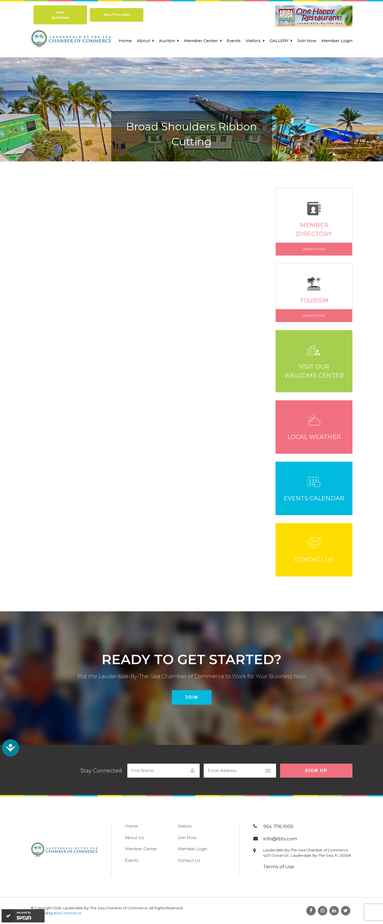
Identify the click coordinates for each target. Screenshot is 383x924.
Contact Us (189, 860)
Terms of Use (278, 866)
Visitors (255, 40)
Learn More (314, 249)
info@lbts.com (280, 838)
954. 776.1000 (278, 826)
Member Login (336, 40)
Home (125, 40)
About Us (134, 837)
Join (191, 697)
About (145, 40)
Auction (169, 40)
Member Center (203, 40)
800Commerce (67, 913)
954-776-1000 (116, 15)
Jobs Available (60, 15)
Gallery (281, 40)
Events (234, 40)
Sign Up (316, 770)
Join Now (306, 40)
